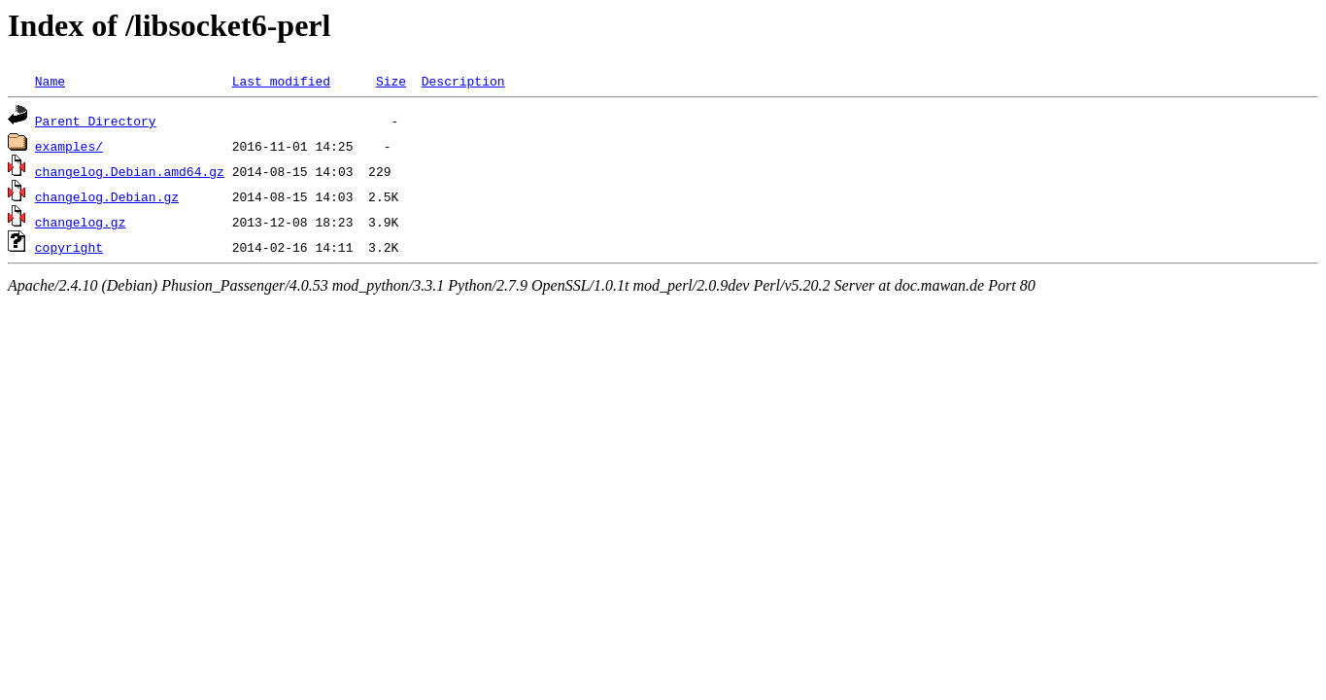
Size (391, 80)
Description (463, 80)
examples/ (69, 146)
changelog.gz (80, 221)
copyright (69, 247)
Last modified (281, 80)
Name (50, 80)
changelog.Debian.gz (107, 196)
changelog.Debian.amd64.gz (129, 171)
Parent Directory (95, 120)
